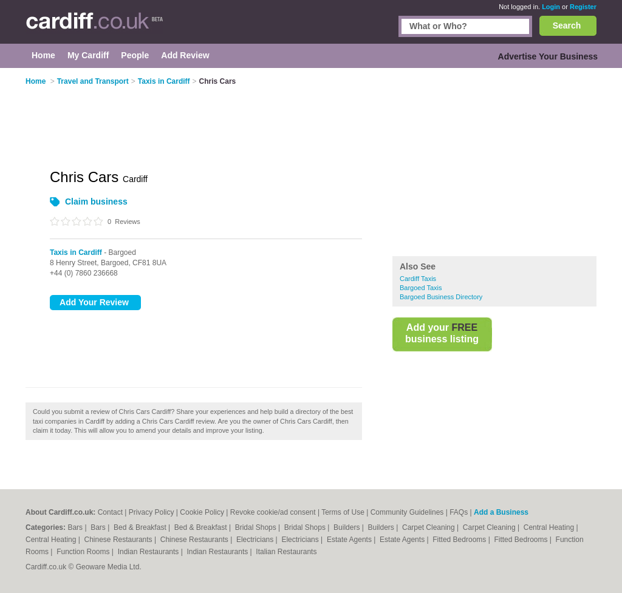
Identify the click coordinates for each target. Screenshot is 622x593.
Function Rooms (84, 551)
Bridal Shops (256, 527)
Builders (347, 527)
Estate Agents (350, 539)
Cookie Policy (202, 512)
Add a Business (501, 512)
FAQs (458, 512)
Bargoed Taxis (421, 287)
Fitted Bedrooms (460, 539)
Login (551, 6)
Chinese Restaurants (119, 539)
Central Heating (550, 527)
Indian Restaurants (149, 551)
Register (583, 6)
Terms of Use (342, 512)
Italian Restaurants (286, 551)
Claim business (96, 201)
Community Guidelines (407, 512)
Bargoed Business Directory (441, 296)
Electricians (256, 539)
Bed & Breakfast (141, 527)
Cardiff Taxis (418, 278)
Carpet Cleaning (429, 527)
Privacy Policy (151, 512)
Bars (75, 527)
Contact (110, 512)
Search (567, 25)
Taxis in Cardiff (76, 252)
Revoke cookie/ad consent (273, 512)
